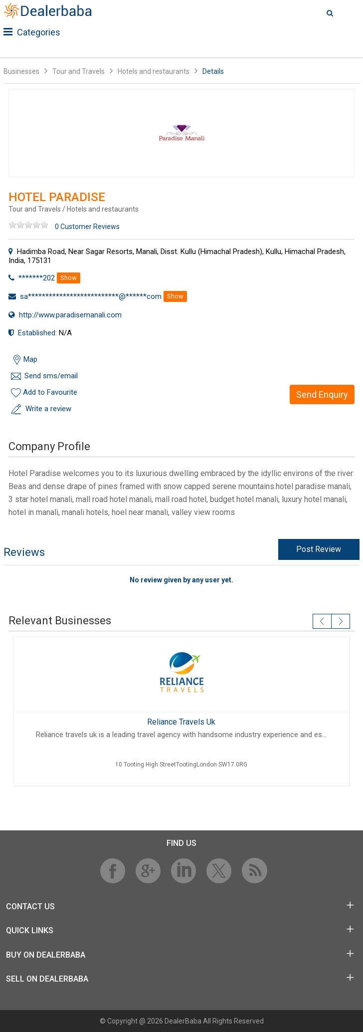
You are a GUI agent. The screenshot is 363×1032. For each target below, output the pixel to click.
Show (68, 277)
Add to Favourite (50, 392)
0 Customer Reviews (87, 227)
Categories (31, 32)
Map (30, 359)
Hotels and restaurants (153, 71)
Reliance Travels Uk (181, 722)
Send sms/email (51, 375)
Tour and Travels (78, 71)
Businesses (21, 71)
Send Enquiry (322, 394)
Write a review (48, 408)
